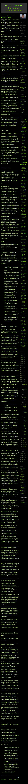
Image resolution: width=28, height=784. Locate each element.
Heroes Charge (23, 216)
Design (6, 772)
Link (24, 242)
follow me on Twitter (24, 503)
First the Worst (23, 196)
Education (23, 183)
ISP (23, 229)
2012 (22, 379)
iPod (25, 227)
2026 (22, 353)
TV (24, 323)
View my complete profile (22, 42)
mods (21, 251)
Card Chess (22, 63)
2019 (22, 365)
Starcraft (23, 302)
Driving (22, 180)
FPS (25, 201)
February (24, 446)
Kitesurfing (23, 233)
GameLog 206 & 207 (24, 427)
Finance (25, 193)
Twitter (22, 324)
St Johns (22, 299)
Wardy (25, 333)
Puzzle (23, 279)
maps (25, 243)
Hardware (23, 214)
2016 (22, 371)
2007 (22, 459)
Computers (23, 165)
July (23, 404)
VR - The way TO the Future (23, 57)
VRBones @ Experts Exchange (23, 487)
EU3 (21, 189)
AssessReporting (23, 133)
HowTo (22, 223)
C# (25, 144)
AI (24, 124)
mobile (25, 249)
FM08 (22, 199)
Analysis (23, 127)
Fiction (21, 193)
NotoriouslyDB (23, 68)
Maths (23, 245)
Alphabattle (23, 125)
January (24, 449)
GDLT (24, 210)
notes (25, 260)
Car (22, 147)
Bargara (23, 134)
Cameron (23, 146)
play (25, 267)
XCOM (23, 346)
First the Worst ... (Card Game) (23, 71)
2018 (22, 367)
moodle (25, 251)
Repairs (23, 286)
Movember (23, 252)
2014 (22, 375)
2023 (22, 359)
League (21, 236)
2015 (22, 373)
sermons (23, 293)
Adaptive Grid (24, 122)
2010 (22, 453)
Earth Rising (22, 99)
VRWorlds (23, 332)
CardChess (23, 150)
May (23, 440)
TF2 (23, 307)
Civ (21, 155)
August (23, 401)
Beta (22, 137)
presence (23, 271)
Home (10, 779)
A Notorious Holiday (24, 433)
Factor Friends (23, 64)
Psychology (23, 277)
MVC (23, 255)
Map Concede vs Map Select (23, 89)
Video (25, 326)
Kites (25, 232)
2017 (22, 369)
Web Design (23, 339)
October (24, 392)
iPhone (22, 227)
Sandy (24, 292)
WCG (23, 336)
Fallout (23, 192)
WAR (22, 333)
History (23, 221)
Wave (25, 334)
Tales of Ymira (23, 101)
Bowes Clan (22, 468)
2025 (22, 355)
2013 (22, 377)
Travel (25, 320)
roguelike (23, 290)
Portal (25, 270)
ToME (23, 311)
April (23, 442)
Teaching (23, 305)
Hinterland (23, 220)
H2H (25, 213)
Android (23, 128)
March (23, 444)
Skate (22, 295)
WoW (25, 345)
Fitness (22, 198)
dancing (25, 170)
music (23, 254)
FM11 (22, 201)
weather (23, 337)
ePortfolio (23, 187)
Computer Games (23, 163)
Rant (25, 283)
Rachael (23, 280)
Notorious (14, 19)
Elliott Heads (23, 186)
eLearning (23, 184)
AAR (25, 119)
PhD (25, 264)
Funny (22, 204)
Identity (23, 224)
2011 (22, 381)
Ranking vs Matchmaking (23, 84)
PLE (22, 268)
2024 (22, 357)
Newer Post (3, 779)
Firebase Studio (23, 195)
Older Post (16, 779)
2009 (22, 455)
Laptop (23, 235)
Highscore (23, 217)
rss (21, 292)
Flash (25, 198)
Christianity (23, 153)
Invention (23, 226)
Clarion (24, 155)
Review (23, 289)
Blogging (23, 140)
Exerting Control (6, 17)
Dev (22, 179)
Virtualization (23, 330)
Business (22, 144)
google (22, 213)
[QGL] (22, 119)
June (23, 438)
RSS (17, 777)
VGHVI (22, 326)
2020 (22, 363)
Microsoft (23, 246)
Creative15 (23, 167)
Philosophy (23, 266)
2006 (22, 461)
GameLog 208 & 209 (24, 408)
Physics (22, 267)
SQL (25, 298)
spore (22, 298)
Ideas (25, 223)
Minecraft (23, 248)
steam (23, 304)
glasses (23, 211)
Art (25, 131)
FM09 (25, 199)
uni (25, 324)
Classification (23, 156)
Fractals (23, 202)
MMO (22, 249)
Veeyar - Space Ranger (22, 105)
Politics (22, 270)
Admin (22, 124)
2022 (22, 361)
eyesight (24, 189)
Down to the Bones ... (14, 7)
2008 (22, 457)
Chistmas (23, 152)
